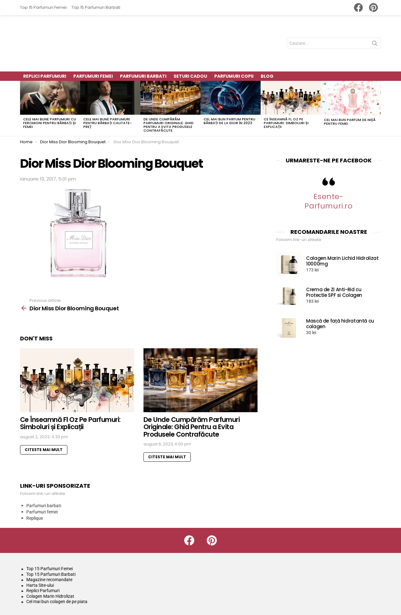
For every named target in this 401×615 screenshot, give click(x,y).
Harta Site (371, 601)
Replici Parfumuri (43, 566)
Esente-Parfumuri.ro (328, 177)
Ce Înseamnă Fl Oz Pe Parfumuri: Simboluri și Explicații (286, 98)
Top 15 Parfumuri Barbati (95, 7)
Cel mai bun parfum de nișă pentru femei (350, 97)
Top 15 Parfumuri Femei (43, 7)
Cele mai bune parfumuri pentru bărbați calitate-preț (107, 98)
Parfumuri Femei (93, 52)
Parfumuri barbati (43, 481)
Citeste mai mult (44, 425)
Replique (34, 494)
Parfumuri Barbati (143, 52)
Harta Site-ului (40, 560)
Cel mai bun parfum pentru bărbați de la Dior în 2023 (229, 96)
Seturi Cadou (190, 52)
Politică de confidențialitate (259, 601)
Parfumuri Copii (233, 52)
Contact (346, 601)
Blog (267, 52)
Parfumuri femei (42, 487)
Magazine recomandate (49, 555)
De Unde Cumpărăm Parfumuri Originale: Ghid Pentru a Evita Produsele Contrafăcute (168, 100)
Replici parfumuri (44, 52)
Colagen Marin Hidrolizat (50, 571)
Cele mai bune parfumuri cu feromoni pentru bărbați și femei (49, 98)
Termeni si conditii (312, 601)
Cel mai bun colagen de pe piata (56, 577)
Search (374, 32)
